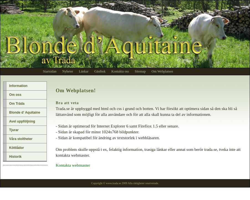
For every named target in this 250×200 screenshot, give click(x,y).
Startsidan (50, 71)
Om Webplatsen (162, 71)
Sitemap (140, 71)
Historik (15, 157)
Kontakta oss (120, 71)
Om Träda (16, 104)
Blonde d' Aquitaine (24, 112)
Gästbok (100, 71)
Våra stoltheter (20, 139)
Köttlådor (16, 148)
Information (18, 86)
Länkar (83, 71)
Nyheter (67, 71)
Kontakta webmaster (73, 165)
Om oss (15, 95)
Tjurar (14, 130)
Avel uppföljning (22, 121)
